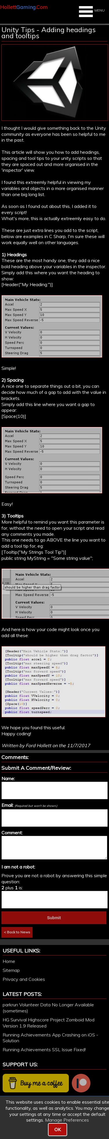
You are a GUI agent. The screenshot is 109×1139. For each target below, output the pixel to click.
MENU (91, 11)
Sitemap (11, 970)
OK (57, 1129)
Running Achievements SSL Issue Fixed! (44, 1049)
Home (9, 961)
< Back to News (17, 932)
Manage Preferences (67, 1120)
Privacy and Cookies (24, 979)
